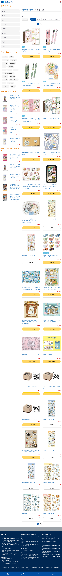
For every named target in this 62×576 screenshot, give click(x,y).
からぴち (5, 56)
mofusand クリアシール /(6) (49, 450)
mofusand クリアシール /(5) (28, 482)
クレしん (11, 83)
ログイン (36, 2)
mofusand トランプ (47, 354)
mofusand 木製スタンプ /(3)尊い (29, 387)
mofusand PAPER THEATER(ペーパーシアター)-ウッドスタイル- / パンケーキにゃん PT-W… (31, 321)
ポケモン (5, 76)
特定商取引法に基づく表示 (8, 567)
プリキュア (6, 60)
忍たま (13, 86)
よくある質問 (34, 567)
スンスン (5, 79)
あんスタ (13, 63)
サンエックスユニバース (8, 73)
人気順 (44, 19)
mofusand (28, 9)
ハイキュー (6, 86)
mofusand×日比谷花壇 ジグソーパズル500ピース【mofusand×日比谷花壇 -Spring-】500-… (31, 119)
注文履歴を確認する (48, 567)
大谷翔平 (11, 66)
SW (10, 70)
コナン (16, 70)
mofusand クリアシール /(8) (28, 255)
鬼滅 (12, 56)
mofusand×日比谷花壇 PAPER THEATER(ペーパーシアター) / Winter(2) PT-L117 (50, 186)
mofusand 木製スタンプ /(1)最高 (29, 419)
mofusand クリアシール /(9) (49, 219)
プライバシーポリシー (19, 567)
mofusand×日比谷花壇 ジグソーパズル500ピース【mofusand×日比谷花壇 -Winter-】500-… (31, 186)
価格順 (38, 19)
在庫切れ (52, 228)
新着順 (33, 19)
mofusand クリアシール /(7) (49, 419)
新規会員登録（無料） (31, 569)
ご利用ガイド (27, 567)
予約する (31, 56)
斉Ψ (4, 83)
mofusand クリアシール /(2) (49, 513)
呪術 (4, 66)
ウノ (4, 70)
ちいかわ (5, 63)
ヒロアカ (13, 76)
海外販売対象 (56, 567)
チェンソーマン (14, 79)
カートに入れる (51, 127)
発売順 (50, 19)
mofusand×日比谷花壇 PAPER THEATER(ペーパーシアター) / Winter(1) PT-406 (29, 220)
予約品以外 (56, 19)
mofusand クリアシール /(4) (49, 482)
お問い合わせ (40, 567)
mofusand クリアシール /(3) (28, 513)
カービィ (14, 60)
